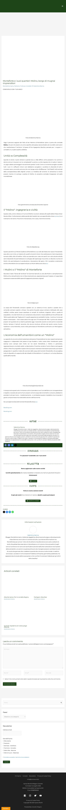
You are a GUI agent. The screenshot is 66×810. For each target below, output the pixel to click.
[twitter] (35, 793)
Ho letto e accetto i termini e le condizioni (16, 755)
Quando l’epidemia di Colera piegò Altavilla (18, 625)
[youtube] (40, 793)
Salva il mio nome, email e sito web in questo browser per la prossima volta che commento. (33, 677)
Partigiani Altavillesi (40, 597)
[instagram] (30, 793)
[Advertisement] (33, 23)
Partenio (17, 86)
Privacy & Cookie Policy (44, 773)
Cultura (23, 86)
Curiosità (28, 86)
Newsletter (32, 773)
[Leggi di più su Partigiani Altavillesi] (48, 584)
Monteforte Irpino (8, 86)
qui (55, 216)
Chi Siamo (18, 773)
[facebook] (25, 793)
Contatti (25, 773)
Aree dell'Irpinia (7, 736)
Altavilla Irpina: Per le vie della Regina (16, 597)
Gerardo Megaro (37, 804)
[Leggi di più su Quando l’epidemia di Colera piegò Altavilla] (18, 613)
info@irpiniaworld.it (33, 777)
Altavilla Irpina (7, 598)
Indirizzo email (7, 727)
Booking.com (8, 407)
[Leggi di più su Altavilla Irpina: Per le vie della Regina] (18, 584)
